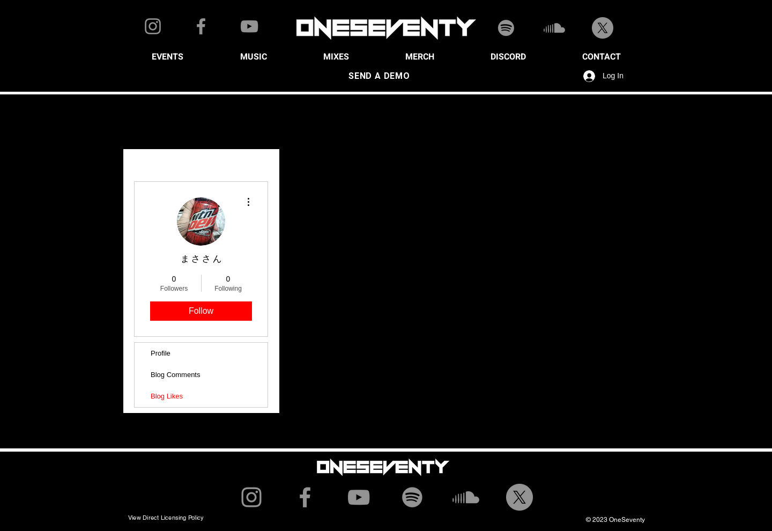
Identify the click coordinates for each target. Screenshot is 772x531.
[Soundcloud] (554, 28)
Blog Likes (167, 396)
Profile (160, 353)
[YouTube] (249, 26)
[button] (167, 56)
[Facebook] (201, 26)
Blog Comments (175, 375)
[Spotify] (506, 28)
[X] (602, 28)
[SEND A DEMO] (379, 76)
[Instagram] (153, 26)
